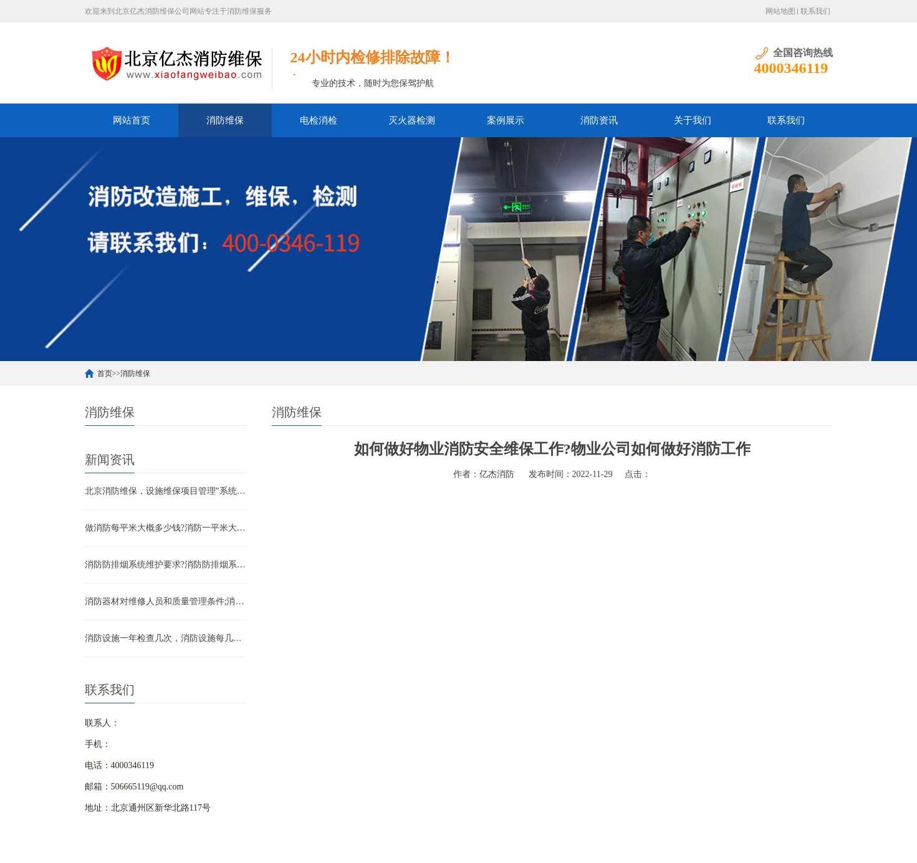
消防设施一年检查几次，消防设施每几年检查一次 (166, 638)
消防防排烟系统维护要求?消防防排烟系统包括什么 (166, 564)
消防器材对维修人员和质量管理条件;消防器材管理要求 (166, 601)
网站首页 (131, 120)
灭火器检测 (411, 120)
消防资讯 (599, 120)
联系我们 (815, 11)
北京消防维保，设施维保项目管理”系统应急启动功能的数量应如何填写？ (166, 491)
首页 (104, 373)
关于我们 (692, 120)
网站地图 (780, 11)
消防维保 (225, 120)
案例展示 (505, 120)
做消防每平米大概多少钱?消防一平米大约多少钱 (166, 528)
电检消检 (318, 120)
